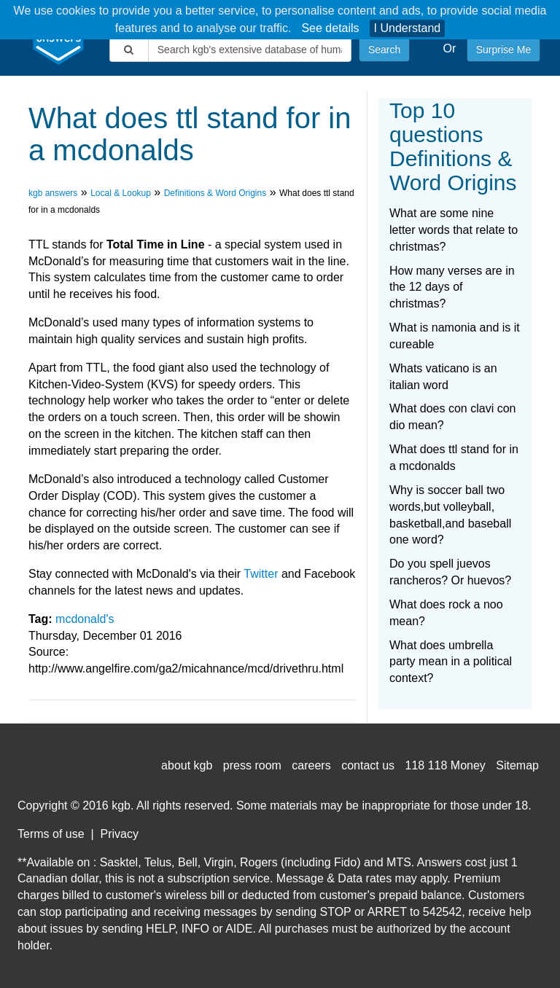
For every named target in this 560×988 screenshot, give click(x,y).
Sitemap (517, 765)
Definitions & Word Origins (215, 193)
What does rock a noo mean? (446, 612)
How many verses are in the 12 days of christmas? (452, 287)
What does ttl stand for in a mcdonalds (453, 457)
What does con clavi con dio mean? (452, 416)
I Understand (407, 28)
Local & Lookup (120, 193)
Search (384, 49)
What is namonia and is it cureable (454, 335)
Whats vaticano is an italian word (443, 376)
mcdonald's (84, 619)
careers (311, 765)
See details (330, 28)
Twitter (261, 574)
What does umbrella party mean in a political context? (450, 662)
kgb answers (52, 193)
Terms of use (51, 834)
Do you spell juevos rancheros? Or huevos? (450, 572)
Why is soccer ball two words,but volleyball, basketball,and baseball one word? (450, 515)
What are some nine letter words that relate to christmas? (453, 230)
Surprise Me (503, 49)
